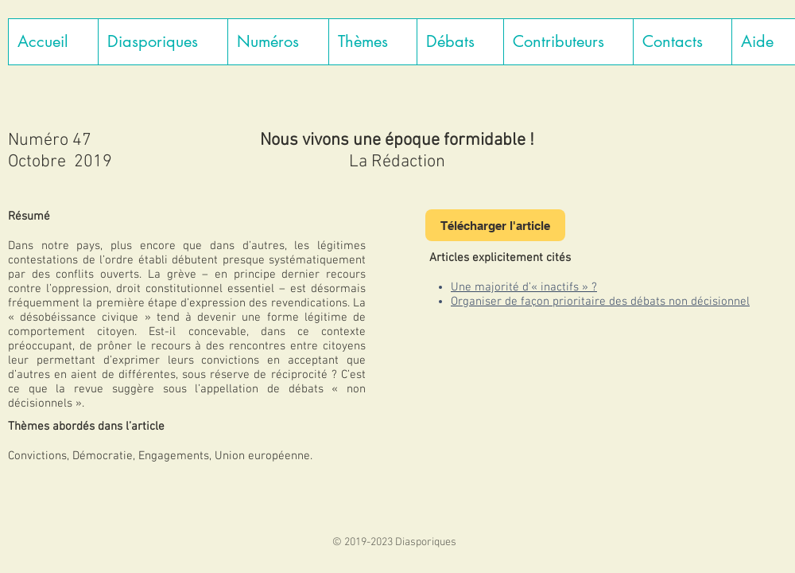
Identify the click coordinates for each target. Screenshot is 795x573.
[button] (162, 41)
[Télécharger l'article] (495, 225)
